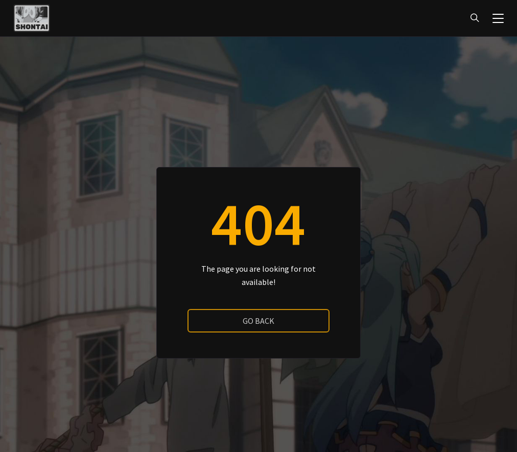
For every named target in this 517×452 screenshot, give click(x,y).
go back (258, 321)
